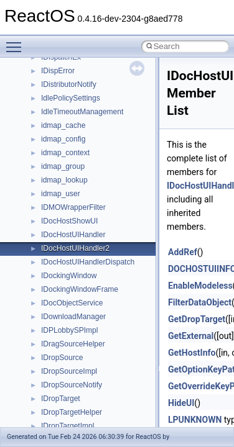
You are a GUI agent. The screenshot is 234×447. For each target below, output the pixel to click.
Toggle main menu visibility (16, 41)
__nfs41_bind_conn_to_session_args (103, 409)
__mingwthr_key (68, 190)
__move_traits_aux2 (74, 259)
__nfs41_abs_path (72, 368)
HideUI (181, 403)
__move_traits (64, 231)
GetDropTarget (196, 319)
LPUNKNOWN (195, 420)
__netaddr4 (60, 340)
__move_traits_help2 (75, 300)
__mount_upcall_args (77, 204)
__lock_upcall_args (73, 108)
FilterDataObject (200, 302)
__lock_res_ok (65, 95)
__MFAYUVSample (73, 177)
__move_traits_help (73, 272)
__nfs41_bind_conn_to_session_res (101, 422)
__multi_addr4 (64, 313)
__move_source (67, 218)
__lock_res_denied (72, 81)
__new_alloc (62, 354)
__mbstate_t (61, 149)
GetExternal (190, 336)
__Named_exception (75, 327)
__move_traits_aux (72, 245)
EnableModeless (200, 286)
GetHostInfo (191, 353)
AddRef (182, 252)
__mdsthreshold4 (69, 163)
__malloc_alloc (65, 136)
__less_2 (56, 67)
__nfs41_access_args (77, 381)
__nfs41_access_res (75, 395)
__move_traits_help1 (75, 286)
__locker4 (57, 122)
